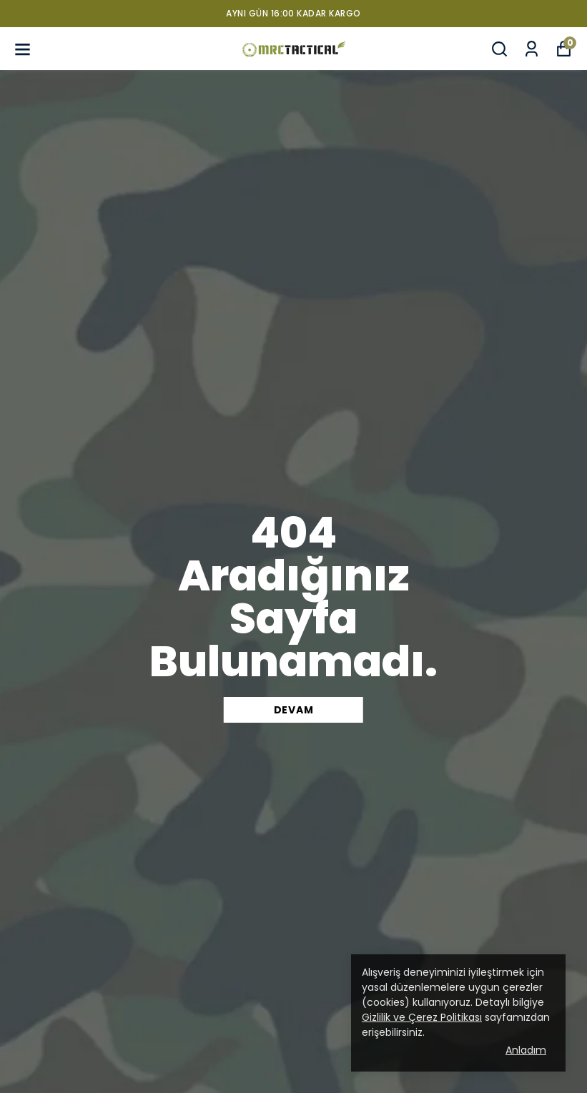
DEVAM (294, 710)
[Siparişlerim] (532, 49)
